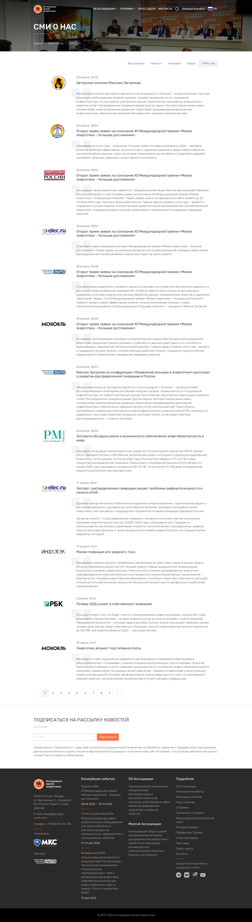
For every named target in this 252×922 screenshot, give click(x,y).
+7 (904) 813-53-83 (58, 824)
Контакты (165, 8)
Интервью (174, 63)
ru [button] (212, 8)
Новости (156, 63)
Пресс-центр (147, 8)
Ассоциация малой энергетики (135, 915)
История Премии (187, 827)
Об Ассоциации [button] (104, 8)
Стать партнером (187, 838)
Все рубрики (136, 63)
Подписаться (108, 737)
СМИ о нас (208, 63)
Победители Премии (189, 832)
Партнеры (182, 843)
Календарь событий (189, 796)
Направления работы (190, 791)
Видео (191, 63)
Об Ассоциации (186, 786)
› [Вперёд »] (117, 693)
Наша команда (185, 802)
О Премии (182, 807)
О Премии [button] (126, 8)
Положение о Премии (190, 812)
